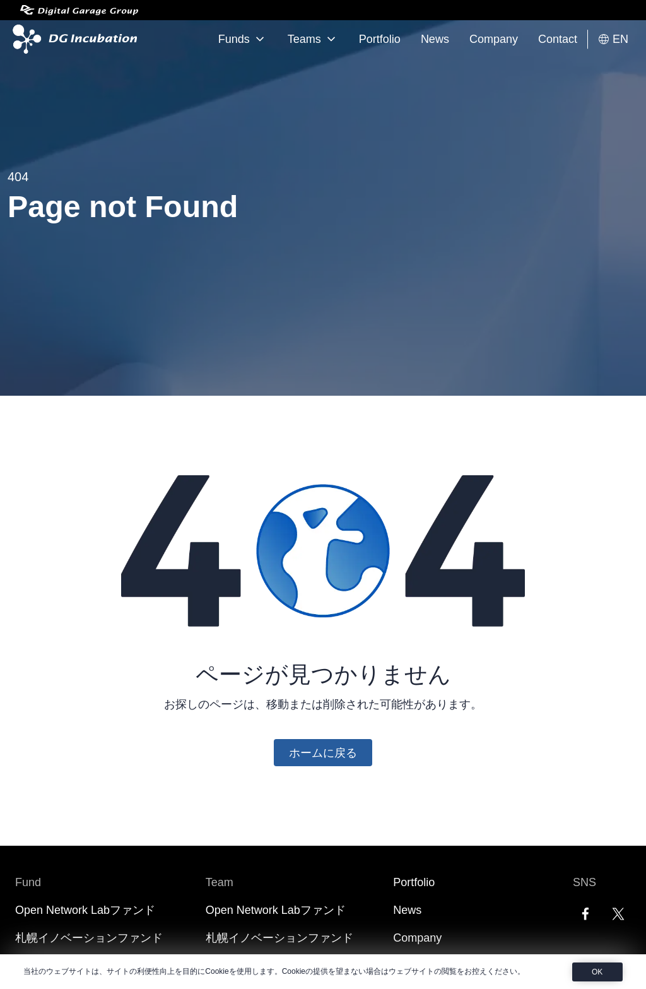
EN (612, 39)
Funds (242, 39)
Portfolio (380, 39)
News (435, 39)
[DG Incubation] (72, 39)
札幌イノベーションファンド (89, 938)
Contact (557, 39)
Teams (313, 39)
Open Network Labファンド (85, 910)
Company (493, 39)
